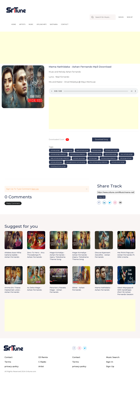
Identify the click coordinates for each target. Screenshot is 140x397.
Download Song (103, 139)
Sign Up (130, 17)
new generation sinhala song (75, 179)
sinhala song (68, 168)
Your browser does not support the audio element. (93, 91)
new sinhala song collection (98, 179)
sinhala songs (55, 168)
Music (31, 24)
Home (13, 24)
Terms (8, 379)
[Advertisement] (68, 48)
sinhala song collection (77, 172)
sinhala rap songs (79, 175)
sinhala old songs (56, 179)
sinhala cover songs (118, 179)
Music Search (112, 375)
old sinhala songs (110, 172)
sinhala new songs (111, 168)
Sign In (120, 17)
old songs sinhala (125, 175)
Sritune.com (31, 389)
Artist (41, 384)
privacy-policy (12, 384)
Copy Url (101, 214)
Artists (22, 24)
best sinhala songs (82, 168)
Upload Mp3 (41, 24)
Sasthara (54, 24)
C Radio (42, 379)
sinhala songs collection (58, 172)
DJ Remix (43, 375)
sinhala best (93, 175)
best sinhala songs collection (60, 175)
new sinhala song (95, 172)
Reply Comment (13, 221)
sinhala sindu (97, 168)
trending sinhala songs (58, 183)
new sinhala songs (126, 172)
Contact (64, 24)
